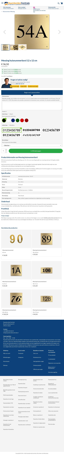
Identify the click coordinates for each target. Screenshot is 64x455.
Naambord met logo (8, 399)
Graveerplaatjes (52, 388)
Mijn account (6, 353)
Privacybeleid (51, 355)
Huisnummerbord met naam (24, 412)
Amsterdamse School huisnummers (53, 402)
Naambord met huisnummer (7, 424)
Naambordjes (21, 383)
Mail (24, 82)
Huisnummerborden (38, 388)
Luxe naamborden (53, 392)
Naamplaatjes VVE (8, 403)
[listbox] (32, 120)
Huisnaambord (37, 411)
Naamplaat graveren (23, 391)
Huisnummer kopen (8, 411)
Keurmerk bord (22, 395)
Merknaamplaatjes (8, 395)
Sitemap (5, 365)
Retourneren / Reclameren (52, 367)
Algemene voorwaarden (54, 363)
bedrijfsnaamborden (34, 341)
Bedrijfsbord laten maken (8, 380)
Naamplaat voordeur (8, 407)
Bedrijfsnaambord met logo (9, 390)
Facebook (20, 353)
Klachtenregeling (52, 372)
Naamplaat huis (52, 379)
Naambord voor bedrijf (24, 407)
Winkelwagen (6, 357)
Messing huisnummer (8, 250)
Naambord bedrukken (39, 419)
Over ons (35, 353)
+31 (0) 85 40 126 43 (39, 219)
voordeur (5, 341)
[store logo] (17, 3)
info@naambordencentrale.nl (10, 332)
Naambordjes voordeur (24, 403)
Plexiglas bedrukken (23, 416)
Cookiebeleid (51, 359)
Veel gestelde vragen (38, 361)
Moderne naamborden (39, 427)
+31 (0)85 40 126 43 (8, 331)
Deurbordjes (51, 424)
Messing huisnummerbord (39, 250)
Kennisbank (6, 361)
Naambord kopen (22, 387)
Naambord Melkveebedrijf (52, 384)
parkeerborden (44, 341)
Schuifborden (21, 399)
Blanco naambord (37, 415)
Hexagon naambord (8, 420)
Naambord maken (37, 392)
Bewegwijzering (22, 379)
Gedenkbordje (52, 415)
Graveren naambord (38, 407)
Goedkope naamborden (39, 384)
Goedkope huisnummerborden (53, 397)
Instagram (20, 357)
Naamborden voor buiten (38, 380)
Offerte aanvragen (38, 369)
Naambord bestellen (8, 429)
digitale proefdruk (10, 213)
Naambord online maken (37, 402)
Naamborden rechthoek (24, 424)
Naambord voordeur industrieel (8, 415)
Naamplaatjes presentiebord (52, 419)
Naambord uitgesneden (39, 423)
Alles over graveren (53, 411)
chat (27, 82)
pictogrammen (53, 341)
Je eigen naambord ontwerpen (38, 397)
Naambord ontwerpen (54, 407)
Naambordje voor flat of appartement (9, 385)
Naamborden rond (23, 420)
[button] (4, 32)
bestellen (5, 345)
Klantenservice (37, 357)
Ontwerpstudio (37, 365)
